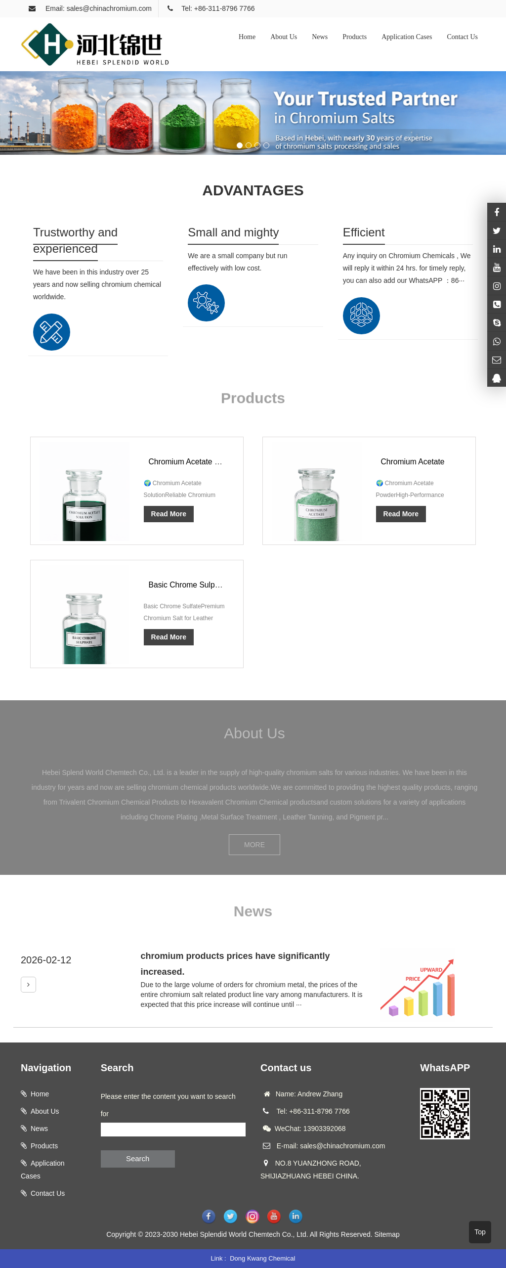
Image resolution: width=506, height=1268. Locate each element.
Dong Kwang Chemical (262, 1258)
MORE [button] (254, 845)
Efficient (364, 232)
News (320, 37)
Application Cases (406, 37)
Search (138, 1158)
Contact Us (462, 37)
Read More (169, 514)
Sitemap (386, 1234)
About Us (283, 37)
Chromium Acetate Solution (197, 461)
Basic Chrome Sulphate (190, 585)
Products (354, 37)
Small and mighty (233, 232)
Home (247, 37)
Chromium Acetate (413, 461)
